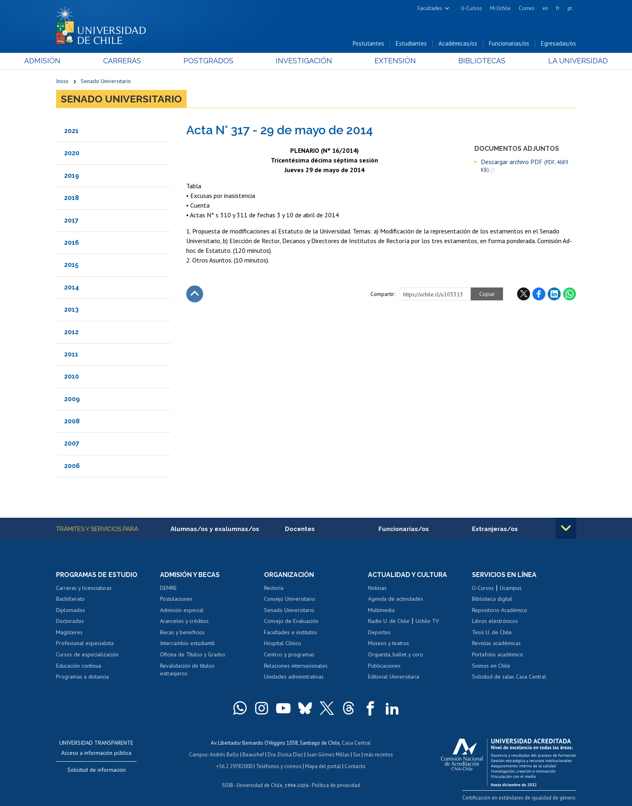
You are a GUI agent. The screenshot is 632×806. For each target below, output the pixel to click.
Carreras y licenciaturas (84, 587)
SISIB (227, 784)
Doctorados (70, 621)
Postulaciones (176, 599)
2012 (71, 332)
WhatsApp (569, 294)
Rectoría (273, 587)
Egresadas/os (558, 44)
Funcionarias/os (509, 44)
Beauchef (253, 753)
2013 (71, 310)
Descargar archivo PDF (524, 165)
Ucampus (511, 587)
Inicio (62, 81)
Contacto (355, 765)
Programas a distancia (82, 677)
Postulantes (368, 44)
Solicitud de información (96, 769)
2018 (71, 198)
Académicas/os (458, 44)
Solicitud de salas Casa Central (509, 677)
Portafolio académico (497, 654)
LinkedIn (554, 294)
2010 (71, 377)
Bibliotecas (460, 61)
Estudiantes (411, 44)
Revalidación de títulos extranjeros (187, 669)
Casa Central (356, 742)
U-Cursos (471, 8)
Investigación (303, 61)
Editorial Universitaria (393, 677)
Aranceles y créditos (184, 621)
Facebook (539, 294)
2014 (71, 287)
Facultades (430, 8)
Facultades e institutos (290, 632)
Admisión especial (182, 610)
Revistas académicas (496, 643)
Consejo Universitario (289, 599)
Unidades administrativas (294, 677)
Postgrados (219, 61)
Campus (198, 753)
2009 (72, 399)
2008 (72, 421)
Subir (194, 293)
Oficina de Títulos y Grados (192, 654)
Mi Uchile (500, 8)
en (545, 8)
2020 (71, 153)
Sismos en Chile (491, 665)
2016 (71, 242)
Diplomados (70, 610)
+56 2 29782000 (234, 765)
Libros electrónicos (495, 621)
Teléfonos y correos (278, 765)
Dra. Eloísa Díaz (285, 753)
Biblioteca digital (492, 599)
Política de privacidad (336, 784)
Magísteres (69, 632)
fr (557, 8)
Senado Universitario (106, 81)
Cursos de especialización (87, 654)
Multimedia (381, 610)
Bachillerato (70, 599)
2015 (71, 265)
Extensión (384, 61)
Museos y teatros (388, 643)
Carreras (143, 61)
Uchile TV (427, 621)
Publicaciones (384, 665)
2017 (71, 220)
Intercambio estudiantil (187, 643)
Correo (526, 8)
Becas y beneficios (182, 632)
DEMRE (168, 587)
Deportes (379, 632)
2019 (71, 175)
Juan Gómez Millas (328, 753)
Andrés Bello (224, 753)
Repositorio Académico (499, 610)
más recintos (378, 753)
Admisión (74, 61)
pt (570, 8)
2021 (71, 131)
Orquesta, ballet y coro (395, 654)
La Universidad (546, 61)
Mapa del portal (323, 765)
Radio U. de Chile (389, 621)
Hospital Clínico (282, 643)
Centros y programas (289, 654)
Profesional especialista (85, 643)
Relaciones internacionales (296, 665)
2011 (71, 354)
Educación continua (78, 665)
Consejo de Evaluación (291, 621)
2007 (71, 444)
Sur (356, 753)
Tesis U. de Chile (492, 632)
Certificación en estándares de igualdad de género (519, 797)
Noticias (377, 587)
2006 (72, 466)
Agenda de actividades (395, 599)
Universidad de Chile (260, 784)
